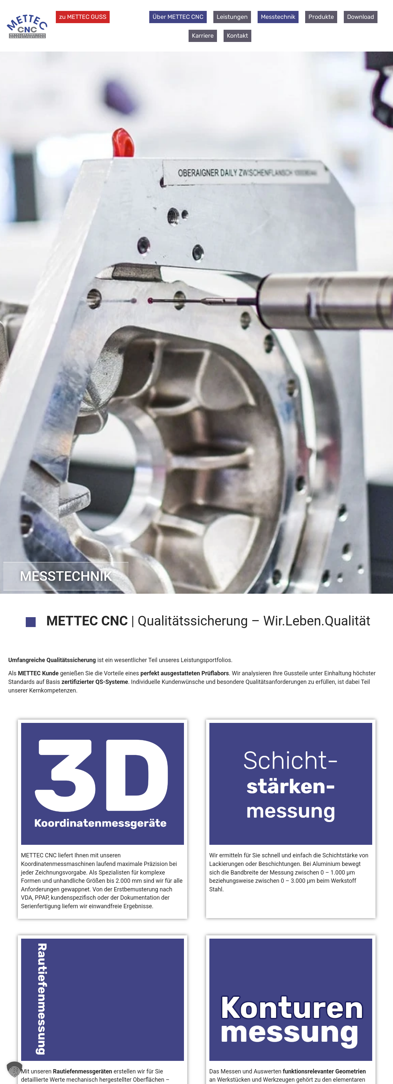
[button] (14, 1069)
